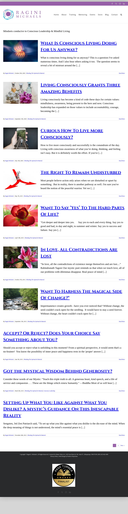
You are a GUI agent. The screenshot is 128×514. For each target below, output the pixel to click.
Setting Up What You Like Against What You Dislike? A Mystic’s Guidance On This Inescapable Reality (61, 409)
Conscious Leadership (49, 391)
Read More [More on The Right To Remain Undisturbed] (122, 196)
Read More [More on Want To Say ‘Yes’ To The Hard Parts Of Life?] (122, 238)
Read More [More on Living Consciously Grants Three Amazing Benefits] (122, 119)
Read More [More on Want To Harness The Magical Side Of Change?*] (122, 321)
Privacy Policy (54, 456)
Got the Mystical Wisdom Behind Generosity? (57, 371)
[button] (121, 14)
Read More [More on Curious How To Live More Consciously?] (122, 160)
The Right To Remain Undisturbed (81, 172)
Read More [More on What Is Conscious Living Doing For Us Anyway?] (122, 73)
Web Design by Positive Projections (68, 456)
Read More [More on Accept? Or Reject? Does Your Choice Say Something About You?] (122, 359)
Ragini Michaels (9, 73)
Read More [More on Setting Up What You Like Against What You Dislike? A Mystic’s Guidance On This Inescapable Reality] (122, 435)
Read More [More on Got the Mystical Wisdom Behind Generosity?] (122, 391)
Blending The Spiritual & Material (35, 73)
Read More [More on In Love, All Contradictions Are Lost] (122, 279)
